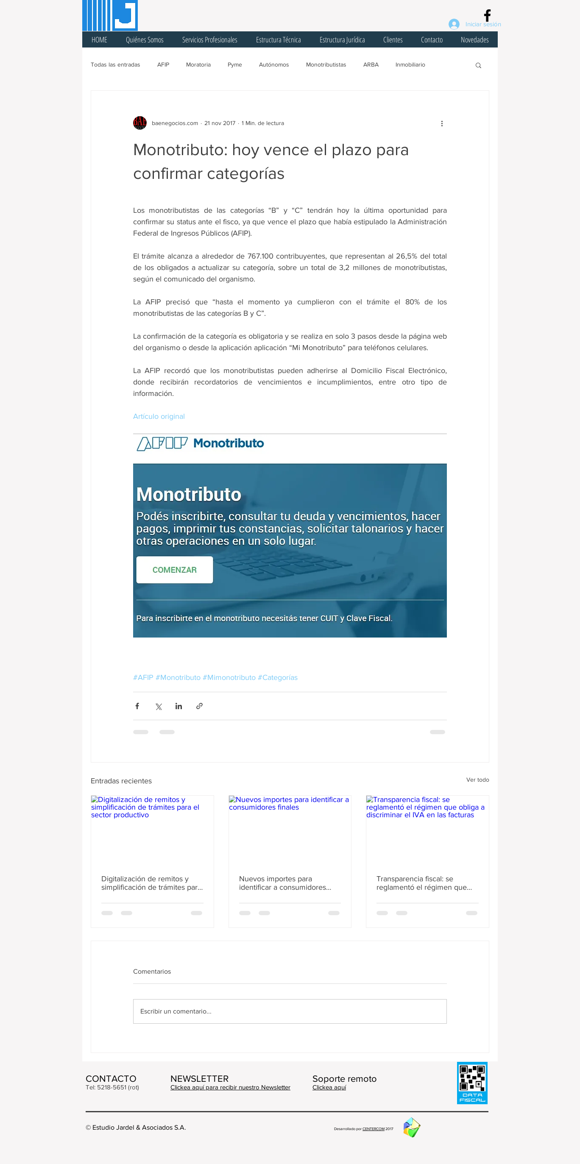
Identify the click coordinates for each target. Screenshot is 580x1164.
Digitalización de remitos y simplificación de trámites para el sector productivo (151, 882)
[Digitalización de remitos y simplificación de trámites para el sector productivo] (152, 830)
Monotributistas (326, 64)
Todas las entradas (115, 64)
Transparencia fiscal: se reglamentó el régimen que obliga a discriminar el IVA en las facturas (424, 882)
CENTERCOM (373, 1128)
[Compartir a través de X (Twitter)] (158, 706)
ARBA (371, 64)
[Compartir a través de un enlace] (199, 706)
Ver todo (477, 779)
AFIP (163, 64)
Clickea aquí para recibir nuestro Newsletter (230, 1087)
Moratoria (198, 64)
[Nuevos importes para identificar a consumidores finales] (290, 830)
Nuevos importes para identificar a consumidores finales (282, 882)
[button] (478, 64)
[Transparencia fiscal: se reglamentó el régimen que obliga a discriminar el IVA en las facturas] (427, 830)
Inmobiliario (410, 64)
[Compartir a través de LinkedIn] (179, 706)
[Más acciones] (442, 123)
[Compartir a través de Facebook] (137, 706)
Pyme (235, 64)
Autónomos (274, 64)
